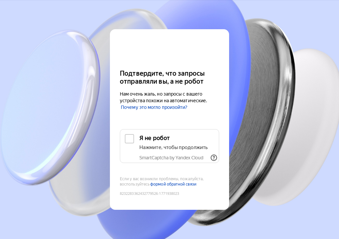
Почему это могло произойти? (154, 107)
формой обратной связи (173, 184)
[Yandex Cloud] (169, 48)
